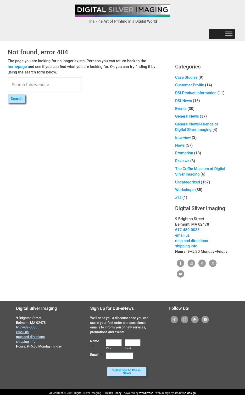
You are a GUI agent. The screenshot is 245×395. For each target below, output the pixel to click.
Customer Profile (189, 85)
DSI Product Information (196, 93)
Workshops (184, 189)
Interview (183, 137)
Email (96, 355)
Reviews (182, 161)
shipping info (186, 246)
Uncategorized (187, 182)
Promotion (184, 153)
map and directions (191, 241)
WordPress (146, 391)
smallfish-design (185, 391)
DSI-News (183, 101)
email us (182, 235)
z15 (178, 197)
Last (128, 348)
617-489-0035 (187, 230)
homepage (17, 66)
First (109, 348)
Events (181, 108)
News (180, 145)
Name (94, 343)
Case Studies (186, 77)
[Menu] (229, 34)
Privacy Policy (113, 391)
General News (187, 116)
